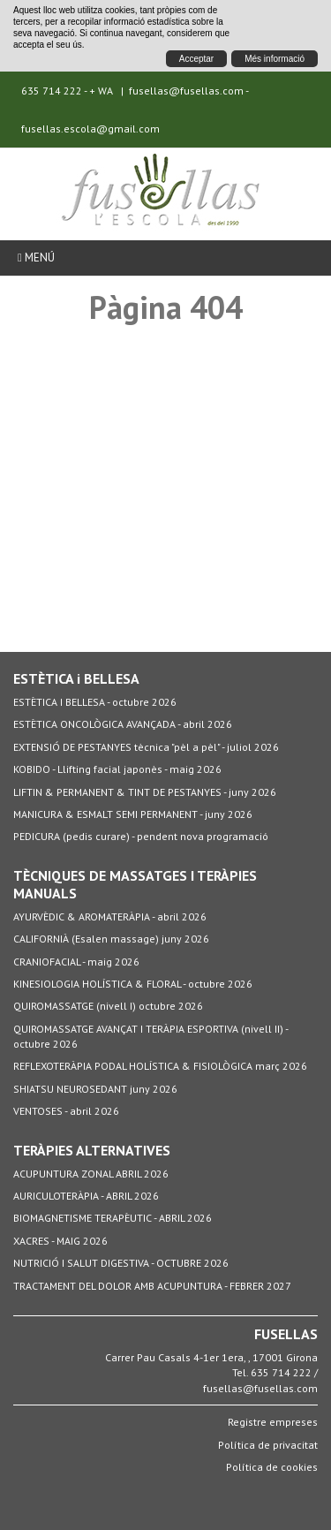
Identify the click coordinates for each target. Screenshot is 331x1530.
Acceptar (196, 59)
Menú (36, 257)
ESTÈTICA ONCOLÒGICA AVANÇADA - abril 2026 (122, 724)
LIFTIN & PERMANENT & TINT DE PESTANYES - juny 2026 (144, 792)
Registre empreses (273, 1421)
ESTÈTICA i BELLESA (76, 678)
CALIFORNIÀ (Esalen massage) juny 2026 (111, 938)
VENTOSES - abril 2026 (66, 1110)
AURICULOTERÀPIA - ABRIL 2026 (86, 1195)
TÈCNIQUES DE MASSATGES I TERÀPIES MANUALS (135, 884)
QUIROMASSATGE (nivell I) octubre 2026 (108, 1005)
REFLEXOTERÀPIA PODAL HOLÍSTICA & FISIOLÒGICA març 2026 (160, 1065)
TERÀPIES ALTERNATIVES (91, 1150)
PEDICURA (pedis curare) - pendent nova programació (140, 836)
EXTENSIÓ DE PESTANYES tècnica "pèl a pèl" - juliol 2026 (146, 747)
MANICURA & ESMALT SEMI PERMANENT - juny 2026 (132, 814)
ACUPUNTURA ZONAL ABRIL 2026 (91, 1173)
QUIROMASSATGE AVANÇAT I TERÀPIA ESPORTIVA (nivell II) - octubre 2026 (150, 1036)
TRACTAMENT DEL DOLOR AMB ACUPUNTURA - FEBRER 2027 (152, 1285)
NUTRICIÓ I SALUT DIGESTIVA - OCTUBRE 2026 (121, 1262)
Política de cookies (272, 1466)
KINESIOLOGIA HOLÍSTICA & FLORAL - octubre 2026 (132, 983)
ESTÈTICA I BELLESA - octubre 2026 (95, 701)
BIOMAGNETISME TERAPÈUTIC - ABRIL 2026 (112, 1217)
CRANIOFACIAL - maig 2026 (76, 961)
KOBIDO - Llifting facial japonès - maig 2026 (117, 769)
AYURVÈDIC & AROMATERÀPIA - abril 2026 (110, 916)
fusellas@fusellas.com (186, 90)
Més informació (274, 59)
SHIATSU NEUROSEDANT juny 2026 (95, 1088)
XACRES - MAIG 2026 (60, 1240)
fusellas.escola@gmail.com (90, 128)
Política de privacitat (268, 1444)
